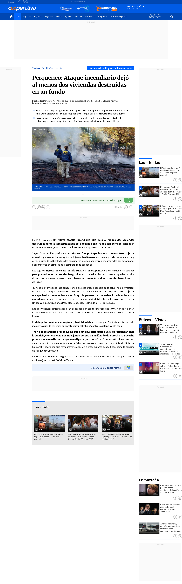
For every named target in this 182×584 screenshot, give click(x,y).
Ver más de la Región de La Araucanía (111, 68)
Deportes (38, 17)
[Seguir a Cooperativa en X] (23, 2)
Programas (102, 17)
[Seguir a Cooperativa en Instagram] (26, 2)
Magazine (27, 17)
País (18, 17)
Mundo (59, 17)
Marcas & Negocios (118, 17)
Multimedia (90, 17)
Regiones (49, 17)
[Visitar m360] (155, 18)
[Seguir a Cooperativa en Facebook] (19, 2)
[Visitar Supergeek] (159, 18)
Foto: (36, 129)
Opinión (68, 17)
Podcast (78, 17)
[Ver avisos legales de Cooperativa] (151, 18)
